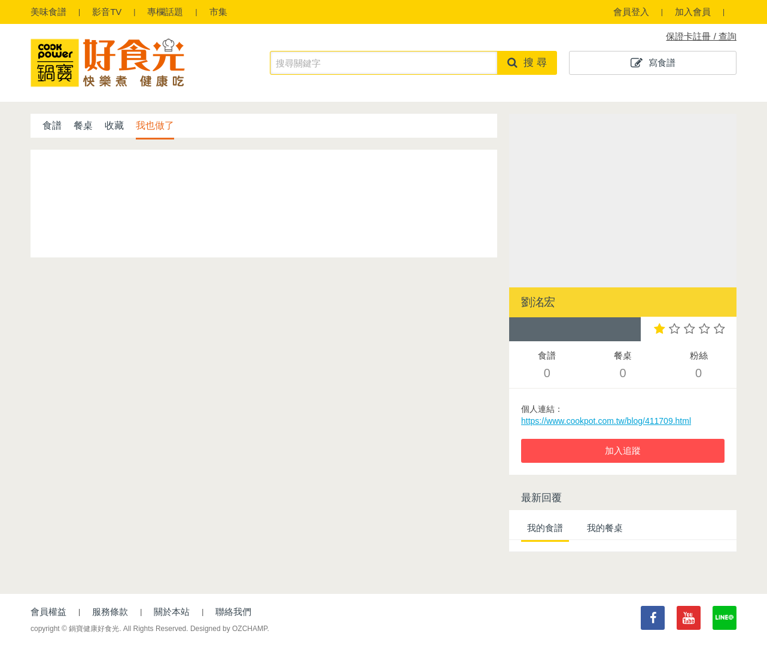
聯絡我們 (233, 611)
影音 (106, 12)
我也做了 (155, 125)
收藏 (114, 125)
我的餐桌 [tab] (605, 528)
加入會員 (693, 12)
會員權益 (48, 611)
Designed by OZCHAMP (228, 628)
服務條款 (110, 611)
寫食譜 (653, 63)
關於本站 (172, 611)
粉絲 (698, 366)
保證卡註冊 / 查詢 (701, 36)
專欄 (165, 12)
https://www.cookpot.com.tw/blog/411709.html (606, 421)
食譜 (48, 12)
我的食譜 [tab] (545, 528)
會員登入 (631, 12)
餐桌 (83, 125)
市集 (218, 12)
